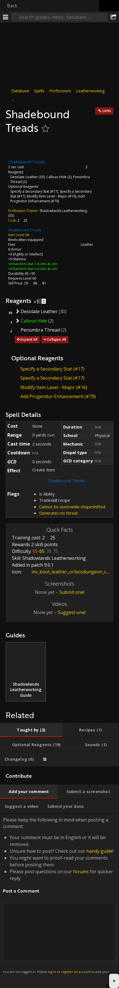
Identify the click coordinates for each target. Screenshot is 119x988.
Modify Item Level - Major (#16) (51, 196)
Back (12, 6)
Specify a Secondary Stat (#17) (34, 191)
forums (81, 871)
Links (107, 110)
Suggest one (71, 612)
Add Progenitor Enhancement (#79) (47, 198)
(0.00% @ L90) (46, 264)
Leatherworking (90, 90)
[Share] (113, 17)
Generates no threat (58, 513)
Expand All (28, 339)
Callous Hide (56, 176)
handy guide (99, 851)
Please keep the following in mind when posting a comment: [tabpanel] (59, 899)
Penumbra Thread (40, 330)
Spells (39, 90)
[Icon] (15, 147)
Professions (60, 90)
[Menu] (5, 17)
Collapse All (56, 339)
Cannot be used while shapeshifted (72, 506)
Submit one (71, 592)
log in (52, 972)
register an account (76, 972)
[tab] (31, 730)
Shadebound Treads (24, 230)
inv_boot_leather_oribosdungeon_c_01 (68, 572)
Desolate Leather (24, 176)
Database (20, 90)
